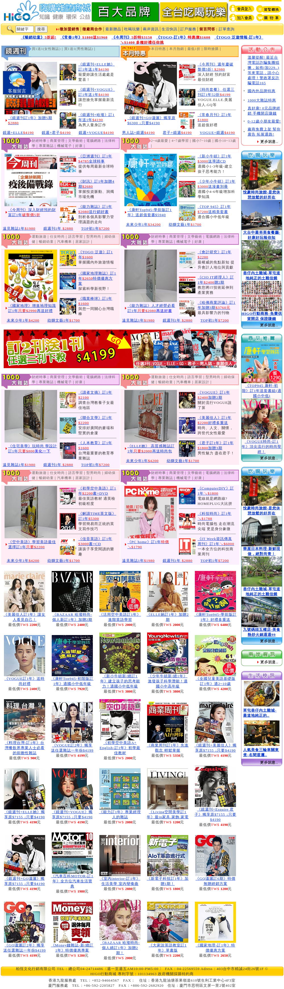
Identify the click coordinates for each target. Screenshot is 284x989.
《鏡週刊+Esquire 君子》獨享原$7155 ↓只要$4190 (215, 814)
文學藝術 (75, 141)
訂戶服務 (188, 29)
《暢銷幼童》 (38, 37)
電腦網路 (93, 141)
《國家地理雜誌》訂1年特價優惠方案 (97, 278)
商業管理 (57, 141)
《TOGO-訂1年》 (183, 37)
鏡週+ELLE (18, 132)
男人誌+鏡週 (138, 132)
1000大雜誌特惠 (262, 100)
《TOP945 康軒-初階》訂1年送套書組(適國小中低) (261, 390)
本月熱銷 (176, 49)
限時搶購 (211, 49)
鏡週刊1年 (58, 228)
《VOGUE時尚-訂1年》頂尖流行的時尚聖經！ (261, 446)
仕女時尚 (57, 237)
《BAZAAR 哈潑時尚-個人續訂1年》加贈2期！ (120, 948)
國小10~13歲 (225, 141)
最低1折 (194, 49)
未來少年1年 (143, 224)
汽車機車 (64, 242)
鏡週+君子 (56, 132)
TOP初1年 (95, 228)
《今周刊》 (132, 37)
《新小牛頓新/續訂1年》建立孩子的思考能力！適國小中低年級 (120, 681)
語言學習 (75, 237)
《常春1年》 (84, 37)
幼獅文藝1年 (185, 224)
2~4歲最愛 (159, 141)
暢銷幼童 (46, 242)
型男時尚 (93, 237)
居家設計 (82, 242)
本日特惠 (158, 49)
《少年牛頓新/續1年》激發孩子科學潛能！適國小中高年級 (168, 681)
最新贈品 (113, 29)
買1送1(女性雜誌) (46, 49)
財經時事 (39, 141)
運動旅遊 (39, 237)
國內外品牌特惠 (261, 91)
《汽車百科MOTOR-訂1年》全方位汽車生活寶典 (72, 881)
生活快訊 (169, 29)
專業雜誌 (46, 146)
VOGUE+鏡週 (217, 132)
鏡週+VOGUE (96, 132)
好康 (79, 146)
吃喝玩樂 (132, 29)
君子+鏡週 (177, 132)
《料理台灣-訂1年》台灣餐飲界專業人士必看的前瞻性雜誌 (25, 748)
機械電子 (64, 146)
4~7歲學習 (180, 141)
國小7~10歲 (202, 141)
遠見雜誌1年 (19, 228)
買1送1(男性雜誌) (78, 49)
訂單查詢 (227, 29)
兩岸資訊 (151, 29)
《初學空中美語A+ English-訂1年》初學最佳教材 (120, 748)
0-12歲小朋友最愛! (264, 121)
